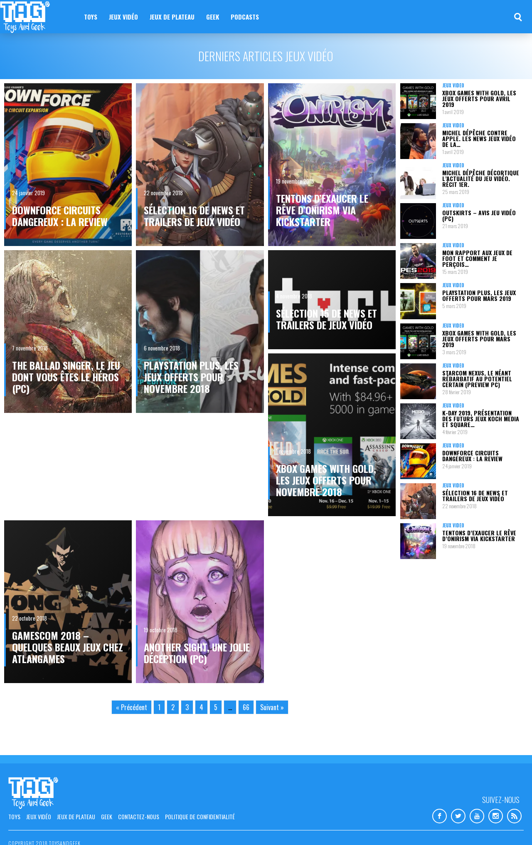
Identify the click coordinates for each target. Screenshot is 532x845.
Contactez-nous (138, 816)
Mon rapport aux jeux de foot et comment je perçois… (477, 258)
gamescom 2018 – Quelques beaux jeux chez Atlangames (67, 647)
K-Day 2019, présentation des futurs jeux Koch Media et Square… (480, 418)
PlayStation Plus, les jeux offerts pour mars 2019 (479, 295)
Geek (212, 16)
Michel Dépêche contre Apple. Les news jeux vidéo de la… (479, 138)
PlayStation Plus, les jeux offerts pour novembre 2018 (191, 377)
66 (246, 707)
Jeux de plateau (172, 16)
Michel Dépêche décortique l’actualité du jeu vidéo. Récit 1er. (480, 178)
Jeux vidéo (123, 16)
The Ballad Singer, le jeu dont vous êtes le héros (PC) (66, 377)
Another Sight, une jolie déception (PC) (197, 652)
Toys (90, 16)
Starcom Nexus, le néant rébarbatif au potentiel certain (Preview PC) (477, 378)
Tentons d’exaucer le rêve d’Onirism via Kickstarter (322, 210)
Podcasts (245, 16)
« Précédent (131, 707)
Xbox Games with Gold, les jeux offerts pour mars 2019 (479, 338)
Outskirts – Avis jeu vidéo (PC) (479, 215)
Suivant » (272, 707)
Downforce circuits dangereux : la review (60, 215)
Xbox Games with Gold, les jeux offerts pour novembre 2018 (326, 480)
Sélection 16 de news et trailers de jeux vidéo (194, 215)
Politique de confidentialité (200, 816)
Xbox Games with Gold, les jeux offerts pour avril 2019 (479, 98)
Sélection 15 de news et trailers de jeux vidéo (326, 319)
